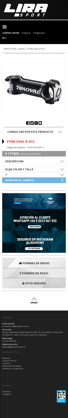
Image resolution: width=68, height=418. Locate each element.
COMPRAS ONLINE (10, 33)
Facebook (6, 391)
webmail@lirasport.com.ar (13, 347)
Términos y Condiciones (12, 368)
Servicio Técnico (9, 360)
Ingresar (26, 33)
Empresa (6, 358)
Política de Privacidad (11, 366)
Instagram (6, 394)
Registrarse (39, 33)
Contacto (6, 363)
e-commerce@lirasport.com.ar (15, 326)
